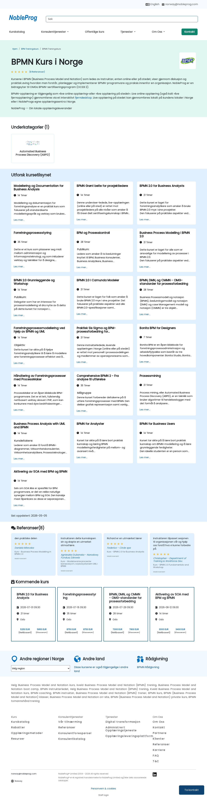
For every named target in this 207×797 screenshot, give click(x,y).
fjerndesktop (83, 98)
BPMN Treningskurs (51, 48)
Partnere (160, 733)
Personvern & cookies (103, 788)
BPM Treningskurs (30, 48)
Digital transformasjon (122, 722)
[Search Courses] (122, 19)
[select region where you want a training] (40, 668)
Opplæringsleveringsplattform (129, 736)
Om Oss (157, 32)
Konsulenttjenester (54, 32)
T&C (156, 761)
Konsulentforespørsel (75, 733)
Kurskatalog (17, 32)
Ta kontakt (191, 790)
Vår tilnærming (70, 722)
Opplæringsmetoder (27, 733)
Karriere (159, 750)
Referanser (67, 727)
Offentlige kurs (94, 32)
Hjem (15, 48)
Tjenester (126, 32)
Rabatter (18, 727)
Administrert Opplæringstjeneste (121, 728)
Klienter (159, 739)
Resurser (18, 739)
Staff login (103, 795)
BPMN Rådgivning (148, 667)
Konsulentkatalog (71, 739)
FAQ (156, 756)
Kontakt (189, 32)
